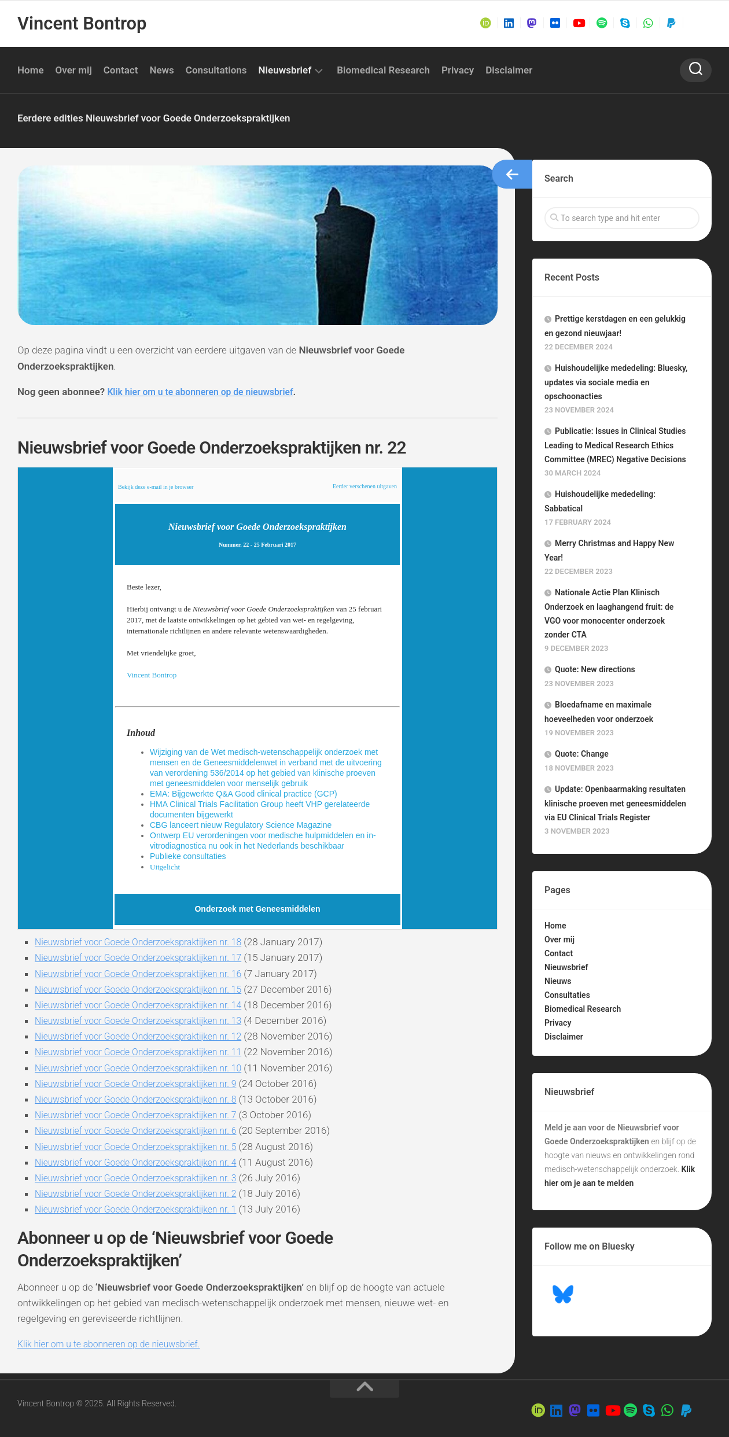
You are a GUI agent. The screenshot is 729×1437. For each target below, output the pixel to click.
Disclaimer (508, 70)
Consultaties (567, 995)
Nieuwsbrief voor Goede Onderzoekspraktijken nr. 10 (147, 1068)
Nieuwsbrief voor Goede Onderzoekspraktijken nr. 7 (144, 1115)
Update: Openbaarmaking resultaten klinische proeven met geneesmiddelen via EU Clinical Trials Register (615, 803)
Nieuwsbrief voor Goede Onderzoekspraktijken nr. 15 (147, 989)
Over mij (74, 70)
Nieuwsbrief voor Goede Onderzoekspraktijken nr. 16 (147, 973)
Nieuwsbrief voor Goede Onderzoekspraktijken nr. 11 (147, 1052)
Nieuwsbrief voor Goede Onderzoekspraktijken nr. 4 (144, 1162)
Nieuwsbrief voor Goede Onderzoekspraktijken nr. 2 (144, 1193)
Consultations (216, 70)
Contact (121, 70)
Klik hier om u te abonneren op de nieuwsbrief (207, 391)
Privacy (457, 70)
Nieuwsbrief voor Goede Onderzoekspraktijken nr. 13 (147, 1020)
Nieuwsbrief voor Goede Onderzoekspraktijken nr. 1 (144, 1209)
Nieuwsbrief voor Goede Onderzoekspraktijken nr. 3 (144, 1178)
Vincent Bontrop (80, 23)
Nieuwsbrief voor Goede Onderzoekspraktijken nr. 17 (147, 957)
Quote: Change (582, 753)
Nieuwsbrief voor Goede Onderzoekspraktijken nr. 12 (147, 1036)
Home (30, 70)
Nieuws (557, 981)
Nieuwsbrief (285, 70)
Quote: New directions (595, 669)
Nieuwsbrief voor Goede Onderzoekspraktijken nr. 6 (144, 1130)
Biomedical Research (383, 70)
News (161, 70)
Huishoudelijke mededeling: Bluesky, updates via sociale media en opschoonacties (615, 382)
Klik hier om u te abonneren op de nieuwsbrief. (116, 1344)
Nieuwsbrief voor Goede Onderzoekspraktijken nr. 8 (144, 1099)
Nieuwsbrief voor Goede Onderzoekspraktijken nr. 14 (147, 1005)
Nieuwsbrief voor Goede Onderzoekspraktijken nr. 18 (147, 942)
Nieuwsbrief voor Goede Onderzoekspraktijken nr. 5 (144, 1146)
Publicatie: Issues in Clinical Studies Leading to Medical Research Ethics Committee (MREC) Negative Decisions (615, 445)
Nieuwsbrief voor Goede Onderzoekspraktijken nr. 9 (144, 1083)
